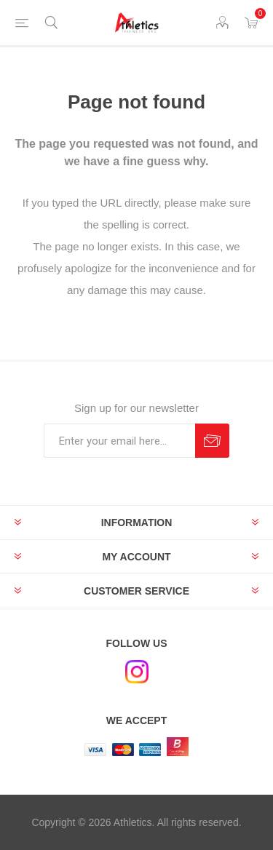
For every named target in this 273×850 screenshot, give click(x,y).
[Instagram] (137, 671)
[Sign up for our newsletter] (119, 441)
